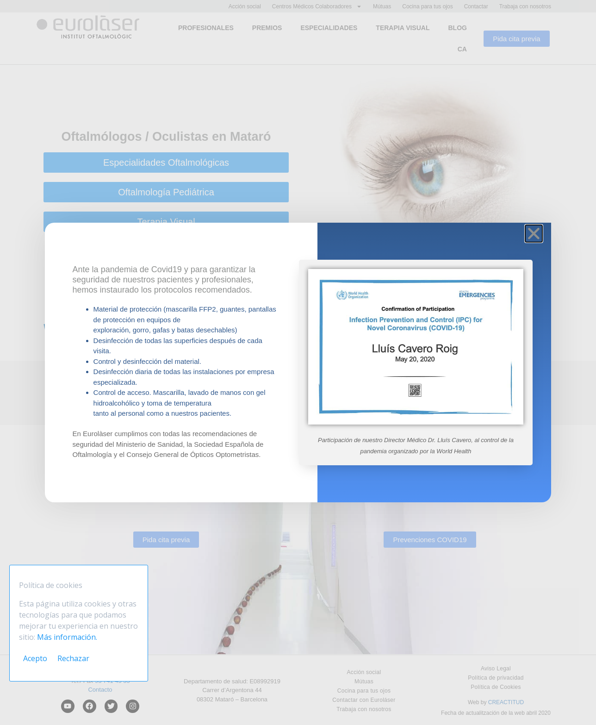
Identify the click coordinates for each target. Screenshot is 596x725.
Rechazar (73, 658)
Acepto (35, 658)
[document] (298, 362)
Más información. (67, 637)
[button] (534, 233)
